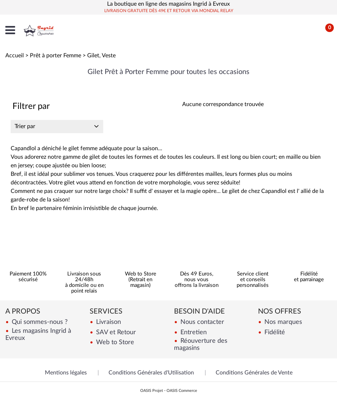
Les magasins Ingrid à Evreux (38, 334)
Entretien (193, 332)
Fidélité (274, 332)
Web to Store (114, 342)
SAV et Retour (115, 332)
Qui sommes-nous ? (39, 322)
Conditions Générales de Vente (254, 373)
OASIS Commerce (182, 391)
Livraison (107, 322)
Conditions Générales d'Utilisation (151, 373)
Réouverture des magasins (200, 344)
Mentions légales (66, 373)
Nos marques (282, 322)
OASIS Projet (151, 391)
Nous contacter (201, 322)
